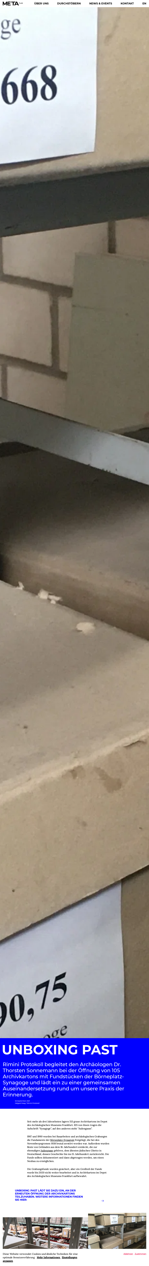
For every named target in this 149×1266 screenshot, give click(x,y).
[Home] (13, 3)
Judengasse (47, 1150)
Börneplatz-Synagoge (62, 1140)
